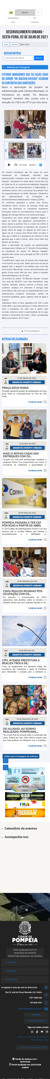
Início (6, 44)
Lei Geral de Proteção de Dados (32, 1047)
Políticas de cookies (40, 1040)
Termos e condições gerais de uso (33, 1037)
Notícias (14, 44)
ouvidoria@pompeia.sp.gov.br (30, 1009)
